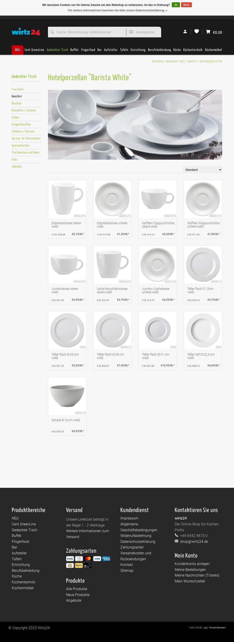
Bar (100, 51)
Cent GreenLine (34, 50)
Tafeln (124, 51)
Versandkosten (217, 627)
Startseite (157, 61)
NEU (17, 50)
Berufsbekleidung (159, 51)
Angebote (73, 600)
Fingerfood (88, 51)
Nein (186, 5)
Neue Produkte (77, 595)
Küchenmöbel (213, 51)
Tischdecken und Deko (26, 152)
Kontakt (126, 565)
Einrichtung (138, 51)
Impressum (129, 518)
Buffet (74, 51)
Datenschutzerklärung (137, 541)
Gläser (15, 117)
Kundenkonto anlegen (192, 564)
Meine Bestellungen (190, 569)
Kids (14, 159)
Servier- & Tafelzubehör (26, 138)
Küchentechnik (193, 51)
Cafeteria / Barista (23, 131)
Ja (175, 5)
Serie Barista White (211, 61)
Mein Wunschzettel (190, 581)
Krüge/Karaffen (21, 124)
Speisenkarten (20, 145)
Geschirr (192, 61)
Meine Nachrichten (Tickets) (197, 575)
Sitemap (127, 570)
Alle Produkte (76, 589)
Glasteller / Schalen (24, 110)
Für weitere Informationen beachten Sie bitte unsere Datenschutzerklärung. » (117, 10)
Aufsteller (111, 51)
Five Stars (18, 89)
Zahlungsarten (132, 547)
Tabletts (17, 166)
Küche (177, 51)
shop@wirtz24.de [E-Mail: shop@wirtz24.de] (193, 541)
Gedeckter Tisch (57, 51)
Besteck (16, 103)
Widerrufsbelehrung (135, 536)
